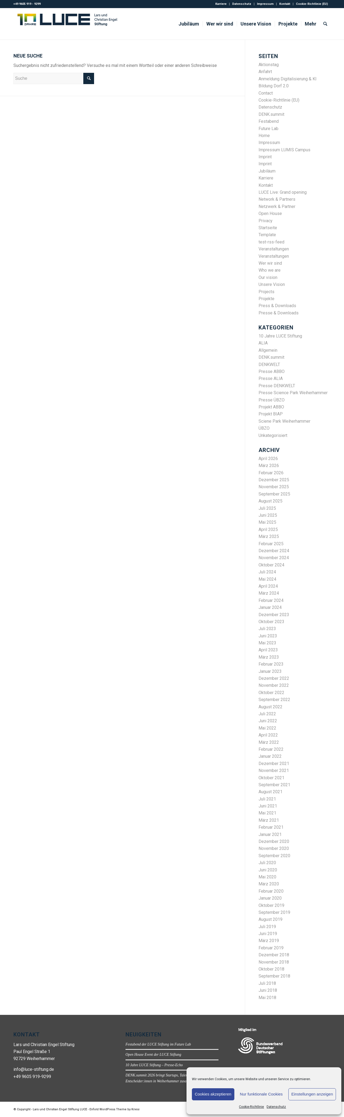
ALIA (263, 343)
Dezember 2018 (274, 954)
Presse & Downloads (279, 312)
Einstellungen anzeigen (312, 1094)
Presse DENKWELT (277, 385)
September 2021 (274, 784)
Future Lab (268, 128)
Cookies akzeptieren (213, 1094)
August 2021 (270, 791)
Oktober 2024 (271, 565)
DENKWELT (269, 364)
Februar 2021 (271, 827)
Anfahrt (265, 71)
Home (264, 135)
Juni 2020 (268, 869)
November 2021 (274, 770)
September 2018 (274, 976)
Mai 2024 (267, 579)
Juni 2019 (268, 933)
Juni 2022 (268, 720)
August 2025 (270, 501)
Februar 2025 (271, 543)
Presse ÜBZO (272, 400)
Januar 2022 (270, 756)
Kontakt (284, 4)
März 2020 (269, 883)
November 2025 (274, 486)
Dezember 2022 (274, 678)
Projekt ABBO (271, 407)
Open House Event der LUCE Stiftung (153, 1055)
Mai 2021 (267, 813)
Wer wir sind (270, 263)
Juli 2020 (267, 862)
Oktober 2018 (271, 969)
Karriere (221, 4)
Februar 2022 (271, 749)
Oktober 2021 (271, 777)
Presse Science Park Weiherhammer (293, 392)
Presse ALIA (271, 378)
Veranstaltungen (274, 249)
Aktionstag (269, 64)
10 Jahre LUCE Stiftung (280, 336)
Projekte (266, 298)
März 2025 (269, 536)
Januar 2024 (270, 607)
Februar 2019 (271, 947)
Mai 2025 (267, 522)
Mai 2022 (267, 728)
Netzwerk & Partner (277, 206)
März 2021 (269, 820)
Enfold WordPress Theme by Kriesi (114, 1109)
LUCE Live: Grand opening (283, 192)
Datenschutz (276, 1107)
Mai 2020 (267, 876)
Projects (266, 291)
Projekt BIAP (271, 413)
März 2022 (269, 742)
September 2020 (274, 855)
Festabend (269, 121)
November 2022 (274, 685)
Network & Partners (277, 199)
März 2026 (269, 465)
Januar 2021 (270, 834)
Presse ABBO (272, 371)
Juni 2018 (268, 990)
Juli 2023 (267, 628)
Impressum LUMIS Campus (284, 149)
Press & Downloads (277, 305)
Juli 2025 (267, 508)
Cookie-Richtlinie (251, 1107)
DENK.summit (271, 114)
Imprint (265, 156)
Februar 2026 (271, 472)
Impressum (265, 4)
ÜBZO (264, 428)
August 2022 (270, 706)
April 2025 (268, 529)
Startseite (268, 227)
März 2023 (269, 657)
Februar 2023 (271, 664)
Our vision (268, 277)
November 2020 (274, 848)
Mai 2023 (267, 642)
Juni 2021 (268, 806)
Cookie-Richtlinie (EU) (312, 4)
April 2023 (268, 649)
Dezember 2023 (274, 614)
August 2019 (270, 919)
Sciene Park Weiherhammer (284, 421)
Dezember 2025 (274, 479)
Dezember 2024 (274, 550)
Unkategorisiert (273, 435)
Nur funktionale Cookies (261, 1094)
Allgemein (268, 350)
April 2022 (268, 735)
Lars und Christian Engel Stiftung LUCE (60, 1109)
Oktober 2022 (271, 692)
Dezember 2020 (274, 841)
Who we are (270, 270)
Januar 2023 (270, 671)
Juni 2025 (268, 515)
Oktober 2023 (271, 621)
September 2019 (274, 912)
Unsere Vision (272, 284)
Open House (270, 213)
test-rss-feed (271, 242)
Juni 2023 (268, 635)
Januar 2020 (270, 898)
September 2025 (274, 494)
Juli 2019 (267, 926)
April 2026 (268, 458)
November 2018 (274, 962)
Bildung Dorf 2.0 (274, 85)
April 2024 (268, 586)
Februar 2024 (271, 600)
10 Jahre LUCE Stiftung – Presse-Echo (154, 1065)
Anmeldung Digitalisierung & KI (288, 78)
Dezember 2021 (274, 763)
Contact (266, 93)
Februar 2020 (271, 891)
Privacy (266, 220)
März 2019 (269, 940)
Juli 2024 (267, 571)
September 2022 (274, 699)
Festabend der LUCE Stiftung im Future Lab (158, 1044)
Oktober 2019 (271, 905)
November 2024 (274, 557)
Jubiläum (267, 171)
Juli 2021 (267, 799)
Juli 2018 (267, 983)
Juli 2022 (267, 713)
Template (267, 234)
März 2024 (269, 593)
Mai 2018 (267, 997)
